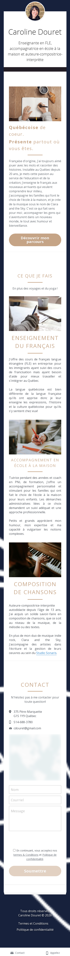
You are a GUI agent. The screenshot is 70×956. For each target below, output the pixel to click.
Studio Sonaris (46, 656)
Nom (15, 792)
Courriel (17, 803)
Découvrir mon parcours (35, 242)
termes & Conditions (25, 857)
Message (18, 814)
